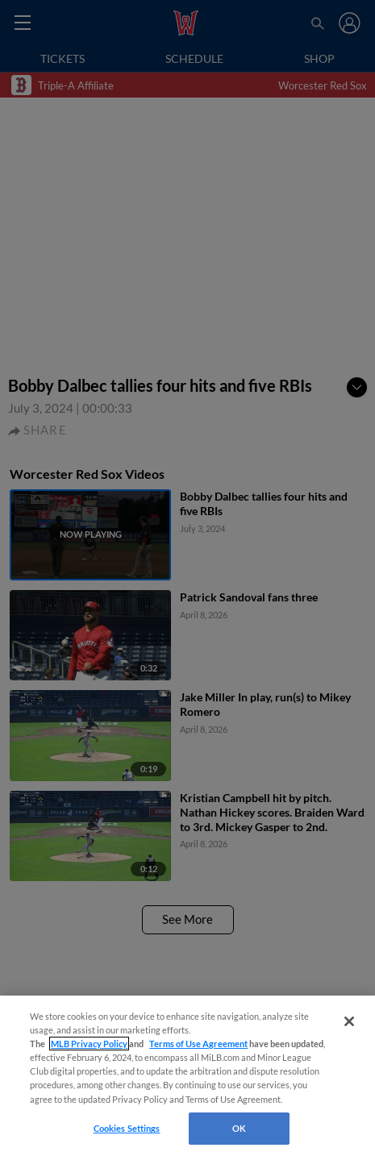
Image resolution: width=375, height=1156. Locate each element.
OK (239, 1128)
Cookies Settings (127, 1128)
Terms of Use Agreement (198, 1043)
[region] (187, 1076)
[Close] (349, 1021)
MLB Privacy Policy (89, 1043)
